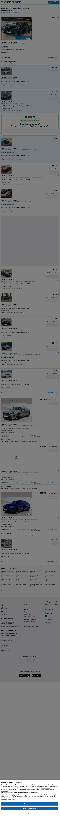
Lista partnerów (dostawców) (8, 799)
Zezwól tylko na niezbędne (29, 808)
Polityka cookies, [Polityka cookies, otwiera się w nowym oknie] (45, 789)
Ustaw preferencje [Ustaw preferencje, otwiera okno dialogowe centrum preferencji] (29, 813)
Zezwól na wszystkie (29, 803)
